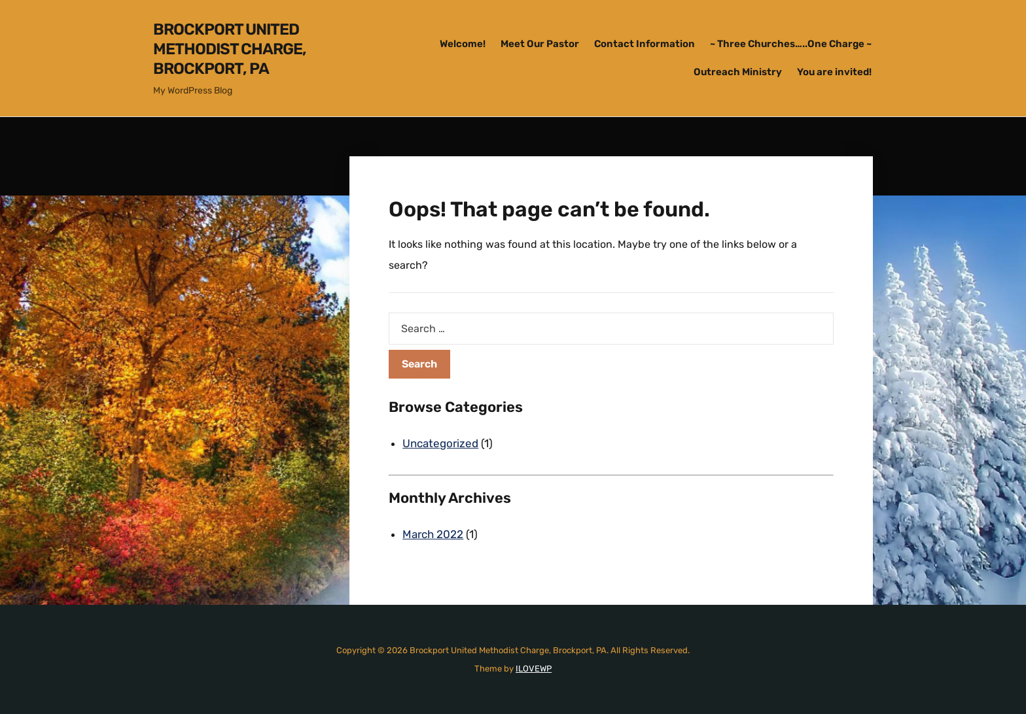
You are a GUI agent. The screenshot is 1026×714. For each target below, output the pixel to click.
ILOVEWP (534, 668)
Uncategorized (440, 443)
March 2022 (432, 534)
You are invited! (834, 72)
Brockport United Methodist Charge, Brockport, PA (229, 49)
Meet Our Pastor (540, 44)
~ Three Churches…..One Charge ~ (791, 44)
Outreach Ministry (738, 72)
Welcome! (463, 44)
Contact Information (644, 44)
